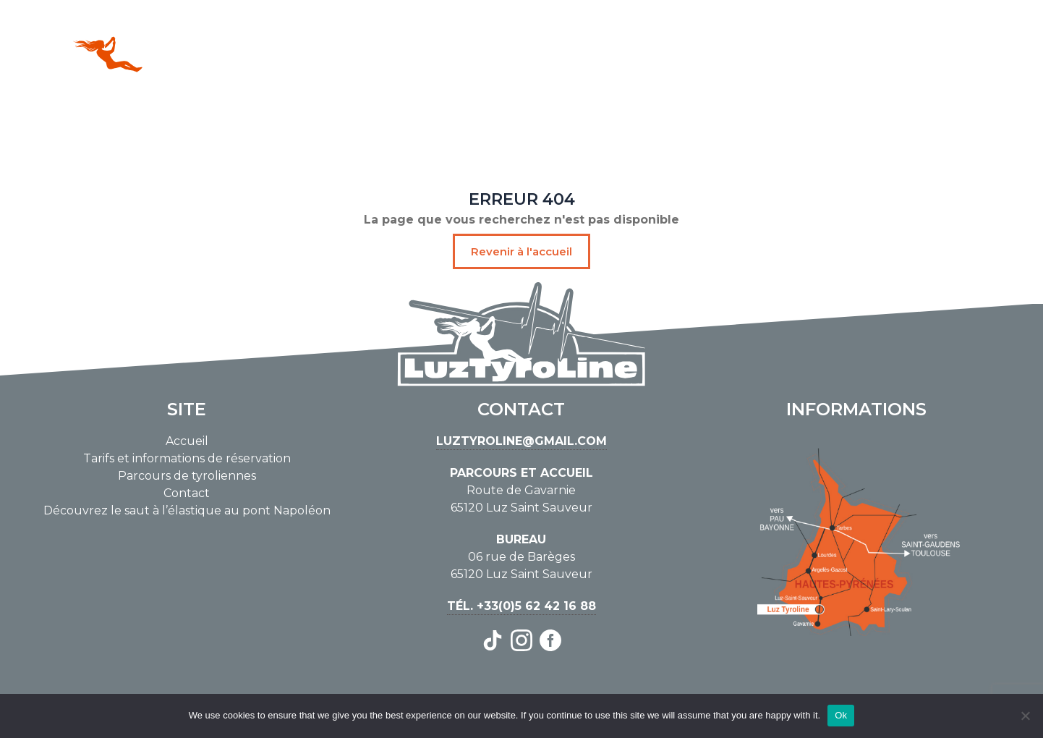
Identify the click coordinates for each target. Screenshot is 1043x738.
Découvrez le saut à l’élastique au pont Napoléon (187, 510)
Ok (841, 715)
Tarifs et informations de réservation (187, 458)
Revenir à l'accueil (521, 251)
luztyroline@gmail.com (521, 441)
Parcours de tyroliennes (187, 476)
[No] (1025, 715)
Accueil (187, 441)
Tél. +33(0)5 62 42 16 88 (521, 606)
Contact (186, 493)
